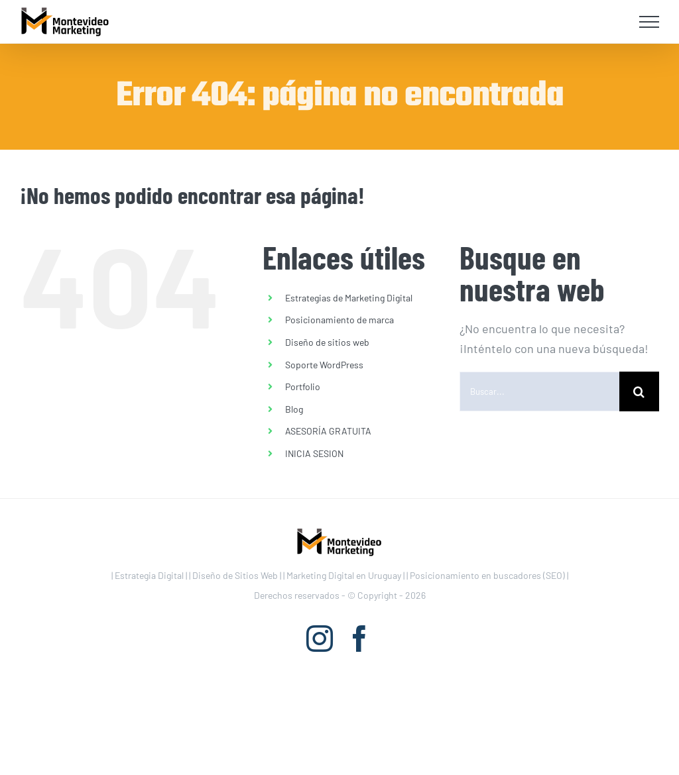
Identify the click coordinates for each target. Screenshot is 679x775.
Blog (294, 409)
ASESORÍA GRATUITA (328, 431)
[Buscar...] (539, 391)
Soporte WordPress (324, 364)
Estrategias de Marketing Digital (348, 297)
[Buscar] (639, 391)
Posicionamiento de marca (339, 319)
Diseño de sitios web (327, 342)
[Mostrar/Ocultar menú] (649, 22)
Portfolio (302, 386)
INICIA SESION (314, 453)
